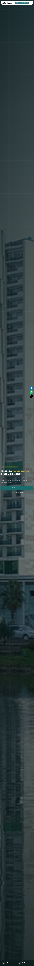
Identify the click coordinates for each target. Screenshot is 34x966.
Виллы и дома (17, 488)
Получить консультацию (22, 2)
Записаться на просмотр (17, 492)
